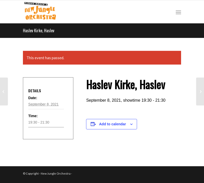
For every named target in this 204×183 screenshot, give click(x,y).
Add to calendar (112, 124)
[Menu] (178, 12)
